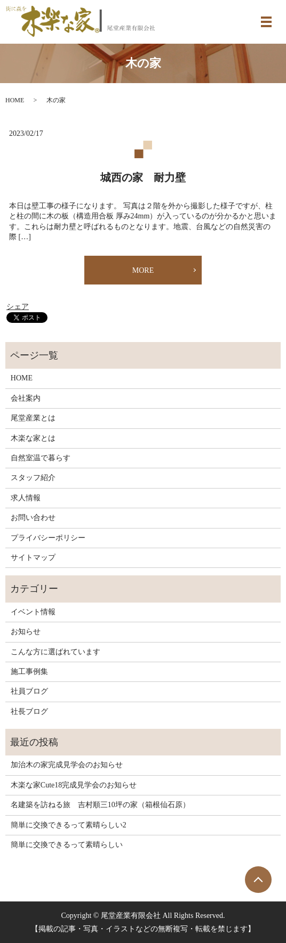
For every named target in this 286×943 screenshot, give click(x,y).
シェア (17, 307)
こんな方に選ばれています (55, 652)
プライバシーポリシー (48, 538)
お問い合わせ (33, 518)
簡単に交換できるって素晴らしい (67, 845)
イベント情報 (33, 612)
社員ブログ (29, 691)
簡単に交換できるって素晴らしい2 (68, 825)
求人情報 (26, 498)
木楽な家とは (33, 438)
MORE (143, 270)
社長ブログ (29, 712)
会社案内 (26, 398)
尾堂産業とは (33, 418)
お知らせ (26, 632)
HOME (14, 100)
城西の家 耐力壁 (143, 177)
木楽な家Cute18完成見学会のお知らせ (74, 785)
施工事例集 (29, 672)
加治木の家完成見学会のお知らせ (67, 765)
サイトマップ (33, 558)
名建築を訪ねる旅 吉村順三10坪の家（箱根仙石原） (100, 805)
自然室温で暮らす (40, 458)
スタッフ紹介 (33, 478)
